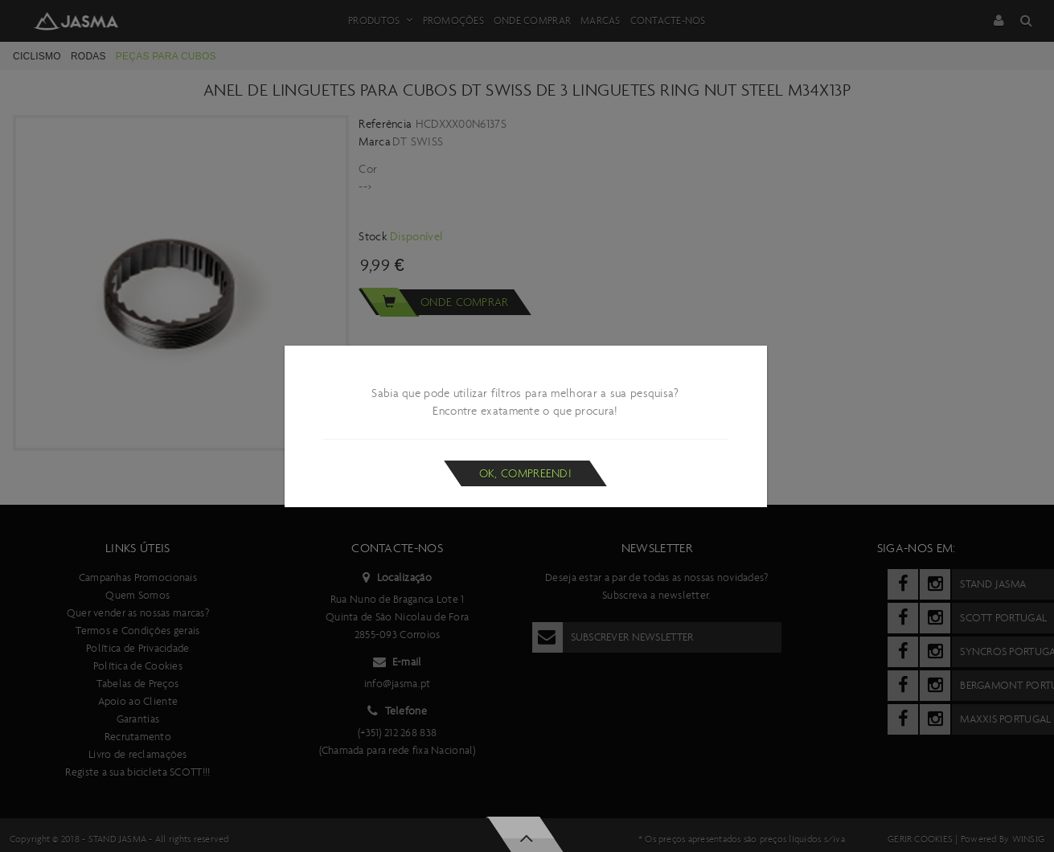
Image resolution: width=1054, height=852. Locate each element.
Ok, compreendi (525, 473)
